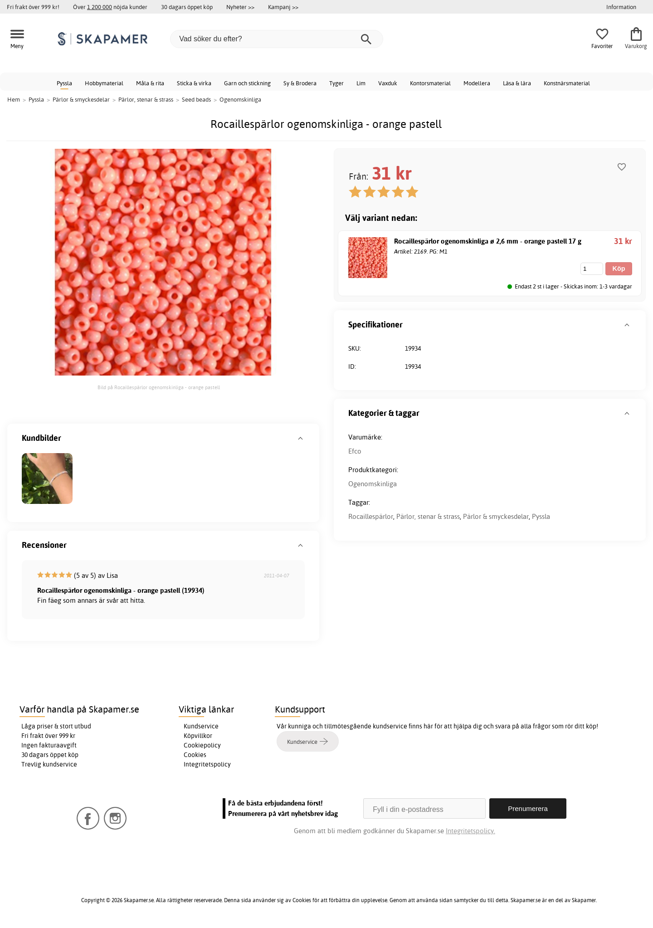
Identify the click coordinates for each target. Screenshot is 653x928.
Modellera (476, 83)
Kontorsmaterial (430, 83)
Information (621, 6)
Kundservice (201, 726)
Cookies (195, 755)
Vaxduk (387, 83)
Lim (360, 83)
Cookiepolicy (202, 745)
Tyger (336, 83)
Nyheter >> (240, 6)
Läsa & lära (517, 83)
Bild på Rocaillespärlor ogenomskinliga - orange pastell (158, 387)
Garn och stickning (247, 83)
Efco (354, 451)
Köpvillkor (198, 736)
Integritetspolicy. (470, 830)
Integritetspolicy (207, 764)
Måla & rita (150, 83)
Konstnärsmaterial (567, 83)
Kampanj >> (283, 6)
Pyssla (64, 83)
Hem (13, 99)
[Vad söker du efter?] (276, 39)
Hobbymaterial (104, 83)
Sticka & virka (194, 83)
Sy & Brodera (300, 83)
